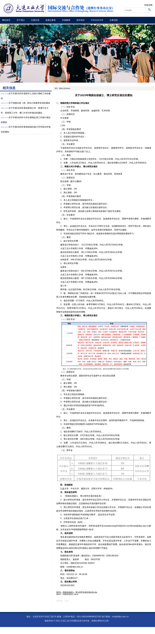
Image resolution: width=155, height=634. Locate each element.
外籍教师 (66, 20)
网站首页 (6, 20)
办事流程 (114, 20)
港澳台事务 (50, 20)
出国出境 (35, 20)
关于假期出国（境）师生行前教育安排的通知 (29, 103)
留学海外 (80, 20)
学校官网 (148, 5)
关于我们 (21, 20)
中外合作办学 (97, 20)
